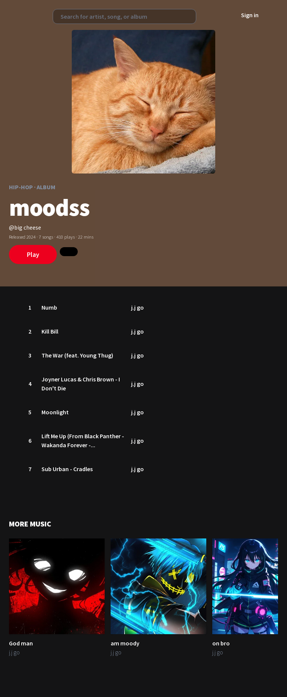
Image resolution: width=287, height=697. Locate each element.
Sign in (250, 15)
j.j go (138, 307)
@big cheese (25, 227)
